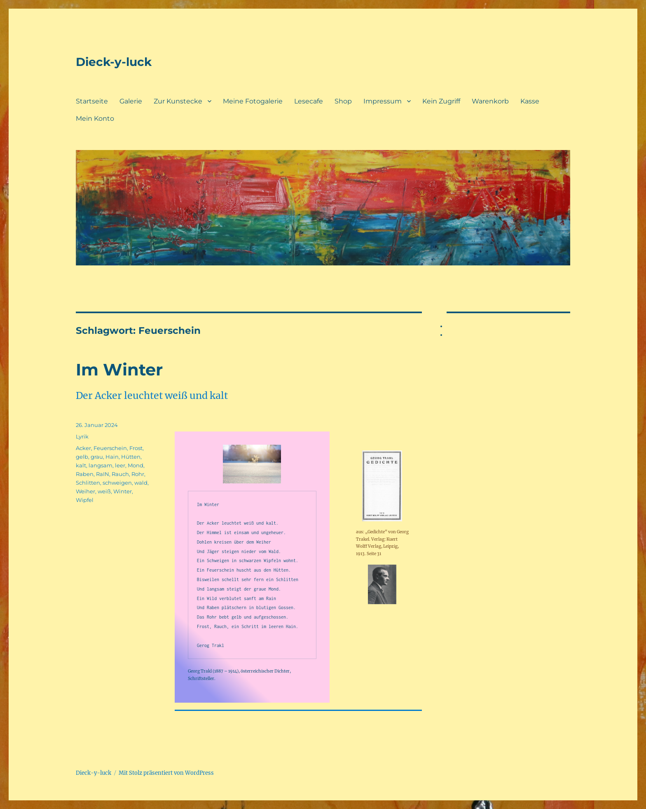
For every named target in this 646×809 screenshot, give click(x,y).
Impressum (382, 101)
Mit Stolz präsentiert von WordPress (166, 772)
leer (120, 465)
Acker (83, 448)
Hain (112, 456)
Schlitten (88, 482)
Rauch (120, 474)
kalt (81, 465)
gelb (82, 456)
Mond (135, 465)
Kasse (529, 101)
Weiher (85, 491)
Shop (343, 101)
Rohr (137, 474)
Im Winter (119, 369)
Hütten (130, 456)
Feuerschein (110, 448)
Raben (85, 474)
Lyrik (82, 436)
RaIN (102, 474)
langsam (100, 465)
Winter (122, 491)
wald (140, 482)
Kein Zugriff (441, 101)
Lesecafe (308, 101)
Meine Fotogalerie (253, 101)
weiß (104, 491)
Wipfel (85, 500)
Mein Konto (95, 118)
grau (97, 456)
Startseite (92, 101)
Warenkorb (490, 101)
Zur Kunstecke (178, 101)
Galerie (130, 101)
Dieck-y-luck (114, 62)
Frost (136, 448)
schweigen (117, 482)
